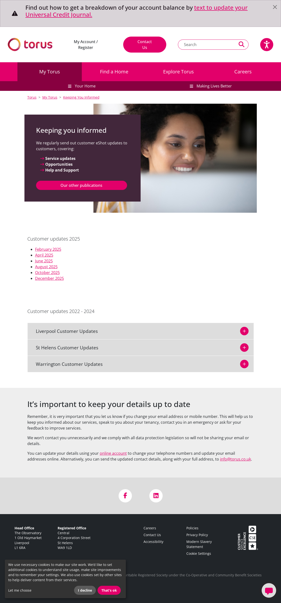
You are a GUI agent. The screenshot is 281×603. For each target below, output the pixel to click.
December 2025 (49, 278)
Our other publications (81, 185)
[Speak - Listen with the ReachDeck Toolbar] (266, 44)
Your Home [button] (85, 86)
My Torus (49, 71)
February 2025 (48, 249)
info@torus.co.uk (235, 459)
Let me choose (19, 590)
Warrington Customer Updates (66, 364)
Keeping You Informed (81, 97)
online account (113, 453)
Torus (32, 97)
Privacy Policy (197, 535)
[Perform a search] (242, 44)
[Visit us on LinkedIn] (156, 495)
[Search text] (206, 44)
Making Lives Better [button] (214, 86)
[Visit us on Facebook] (125, 495)
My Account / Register (86, 44)
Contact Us (144, 44)
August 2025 (46, 266)
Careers (243, 71)
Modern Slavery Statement (199, 544)
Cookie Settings (198, 553)
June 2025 (44, 261)
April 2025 (44, 255)
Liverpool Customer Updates (64, 331)
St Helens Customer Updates (64, 347)
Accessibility (153, 541)
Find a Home (114, 71)
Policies (192, 528)
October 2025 (47, 272)
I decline (85, 590)
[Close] (275, 7)
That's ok (109, 590)
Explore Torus (178, 71)
